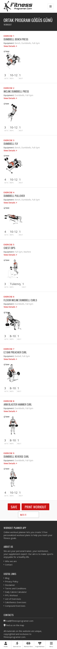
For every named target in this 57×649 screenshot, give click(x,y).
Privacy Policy (11, 581)
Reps (12, 78)
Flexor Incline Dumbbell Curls (20, 300)
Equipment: (9, 43)
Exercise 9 (9, 453)
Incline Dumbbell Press (16, 91)
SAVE (14, 506)
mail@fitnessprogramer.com (19, 620)
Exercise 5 (9, 244)
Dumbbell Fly (11, 143)
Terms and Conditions (15, 588)
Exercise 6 (9, 296)
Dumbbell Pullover (14, 196)
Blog (7, 578)
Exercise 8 (9, 401)
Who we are (11, 561)
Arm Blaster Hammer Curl (18, 404)
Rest (21, 78)
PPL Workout (11, 595)
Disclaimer (10, 585)
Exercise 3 (9, 140)
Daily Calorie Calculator (16, 592)
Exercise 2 (9, 88)
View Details (10, 46)
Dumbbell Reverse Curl (16, 456)
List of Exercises (13, 598)
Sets (6, 78)
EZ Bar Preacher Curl (15, 352)
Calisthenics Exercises (15, 602)
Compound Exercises (15, 605)
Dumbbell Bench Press (16, 39)
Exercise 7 (9, 349)
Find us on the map (15, 625)
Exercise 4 (9, 192)
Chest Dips (9, 248)
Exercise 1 (9, 36)
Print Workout (35, 506)
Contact (8, 564)
